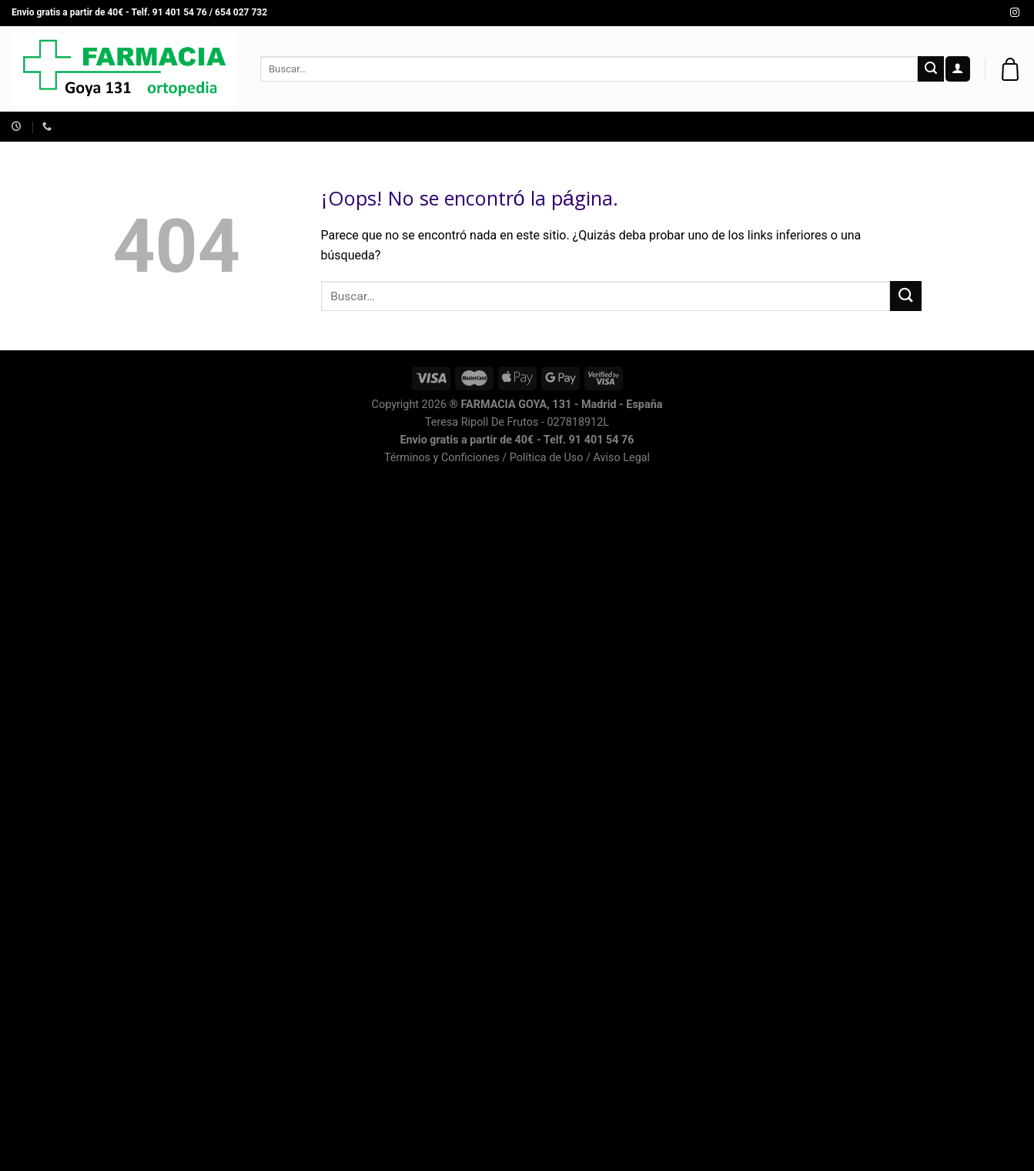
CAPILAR (900, 126)
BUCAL (691, 126)
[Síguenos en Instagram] (1014, 13)
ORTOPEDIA (439, 126)
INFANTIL (363, 126)
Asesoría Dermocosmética (185, 126)
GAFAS (564, 126)
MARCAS (832, 126)
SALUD (508, 126)
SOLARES (628, 126)
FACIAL (299, 126)
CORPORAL (758, 126)
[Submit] (931, 69)
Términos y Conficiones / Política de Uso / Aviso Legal (517, 457)
